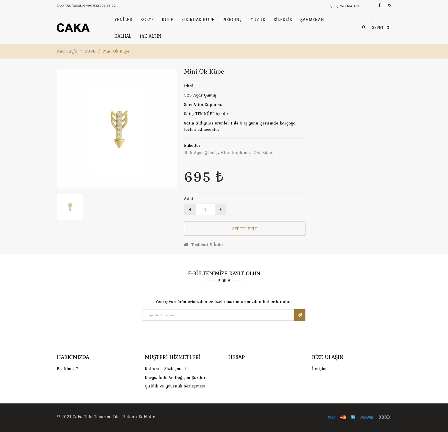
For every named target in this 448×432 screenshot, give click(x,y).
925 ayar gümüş (201, 152)
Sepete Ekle (244, 229)
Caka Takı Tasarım (91, 416)
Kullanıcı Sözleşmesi (165, 368)
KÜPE (90, 51)
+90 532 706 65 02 (101, 5)
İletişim (319, 368)
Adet (188, 198)
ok (256, 152)
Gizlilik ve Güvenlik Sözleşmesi (175, 386)
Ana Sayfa (67, 51)
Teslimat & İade (203, 245)
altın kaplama (235, 152)
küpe (267, 152)
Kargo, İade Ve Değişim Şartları (176, 377)
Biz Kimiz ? (67, 368)
